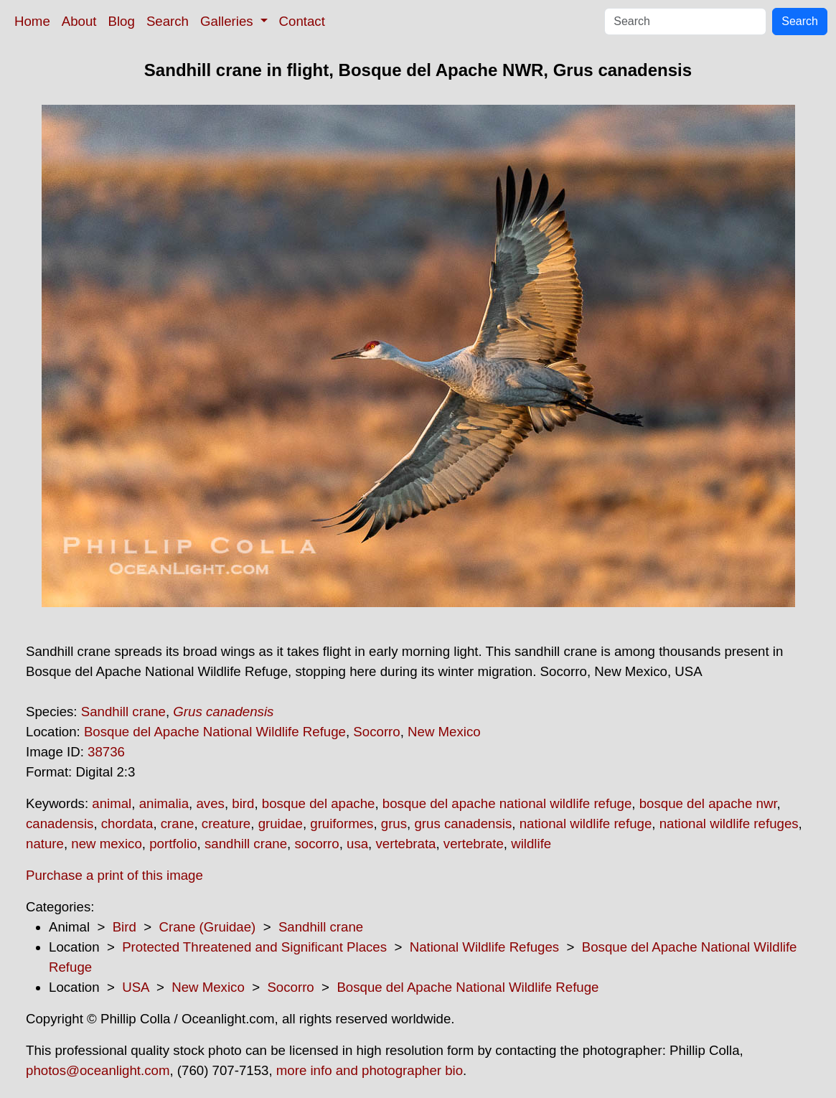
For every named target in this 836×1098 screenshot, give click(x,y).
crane (177, 823)
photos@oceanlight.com (97, 1070)
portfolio (173, 843)
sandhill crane (246, 843)
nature (45, 843)
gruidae (280, 823)
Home (32, 21)
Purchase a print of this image (114, 875)
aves (210, 803)
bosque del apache (318, 803)
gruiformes (341, 823)
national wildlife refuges (729, 823)
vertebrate (473, 843)
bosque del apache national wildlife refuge (506, 803)
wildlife (531, 843)
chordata (127, 823)
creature (226, 823)
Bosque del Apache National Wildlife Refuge (215, 731)
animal (111, 803)
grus (394, 823)
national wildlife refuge (586, 823)
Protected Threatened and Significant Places (254, 946)
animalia (164, 803)
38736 (106, 751)
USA (135, 987)
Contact (302, 21)
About (79, 21)
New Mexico (444, 731)
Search (167, 21)
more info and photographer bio (369, 1070)
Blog (121, 21)
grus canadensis (463, 823)
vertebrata (405, 843)
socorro (316, 843)
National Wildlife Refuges (484, 946)
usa (357, 843)
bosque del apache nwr (708, 803)
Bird (124, 926)
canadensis (59, 823)
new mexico (106, 843)
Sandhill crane (123, 711)
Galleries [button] (228, 21)
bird (243, 803)
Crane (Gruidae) (207, 926)
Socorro (376, 731)
